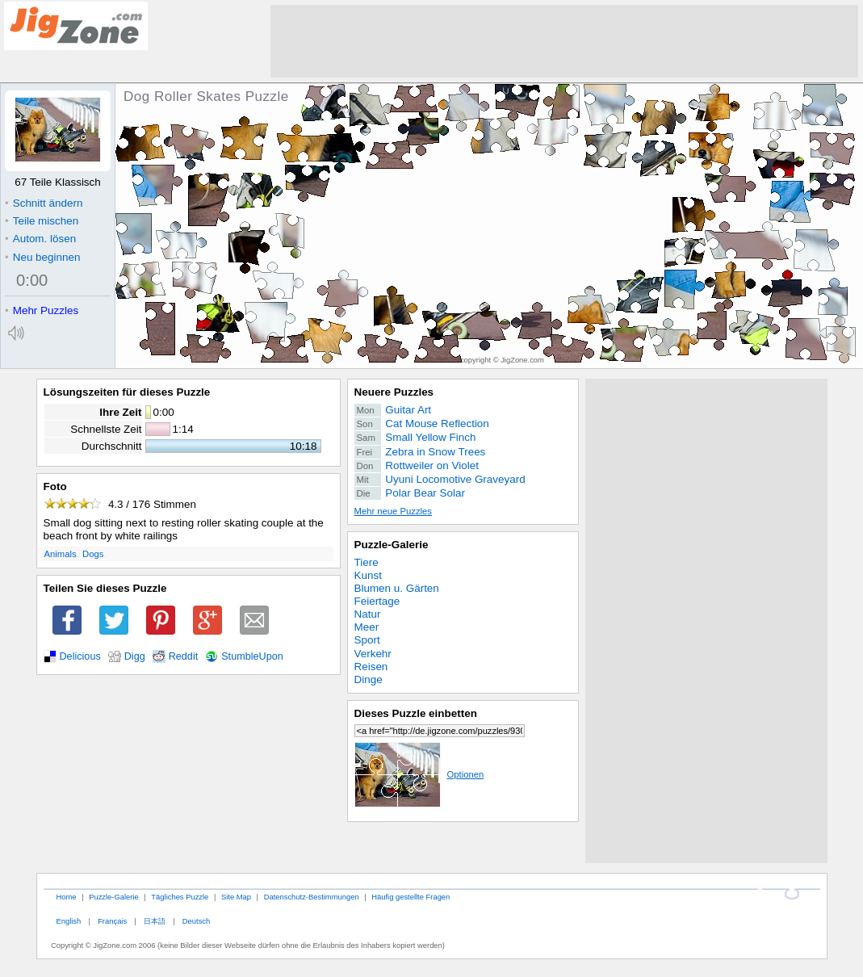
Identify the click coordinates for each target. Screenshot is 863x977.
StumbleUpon (252, 656)
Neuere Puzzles (394, 392)
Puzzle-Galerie (391, 545)
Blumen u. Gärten (396, 588)
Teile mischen (41, 221)
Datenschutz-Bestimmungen (311, 896)
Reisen (371, 666)
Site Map (236, 896)
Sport (367, 640)
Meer (366, 627)
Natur (367, 614)
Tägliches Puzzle (179, 896)
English (68, 920)
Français (112, 920)
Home (66, 896)
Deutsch (196, 920)
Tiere (366, 562)
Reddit (184, 656)
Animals (60, 554)
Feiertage (377, 601)
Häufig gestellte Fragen (410, 896)
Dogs (92, 554)
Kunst (368, 575)
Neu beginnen (42, 257)
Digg (134, 656)
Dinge (368, 679)
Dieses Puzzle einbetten (415, 713)
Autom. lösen (40, 239)
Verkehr (373, 654)
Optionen (419, 774)
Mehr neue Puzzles (393, 511)
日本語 (154, 920)
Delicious (80, 656)
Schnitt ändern (43, 203)
